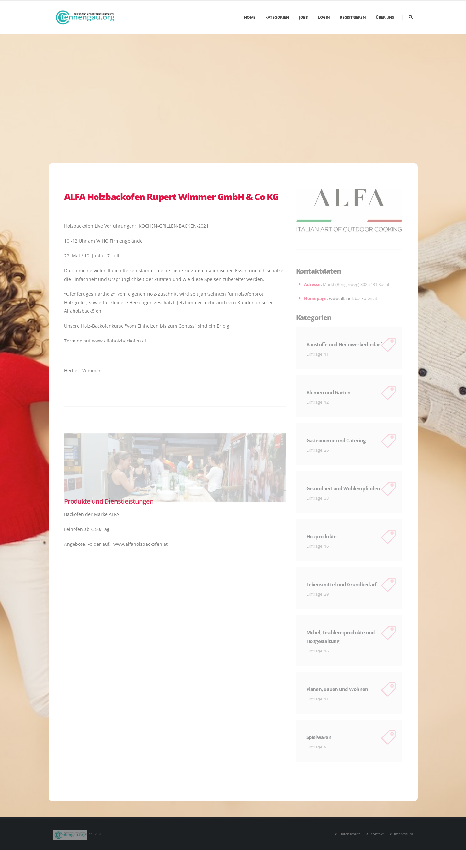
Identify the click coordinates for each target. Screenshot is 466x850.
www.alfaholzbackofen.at (353, 298)
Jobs (303, 17)
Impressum (403, 834)
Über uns (385, 17)
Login (324, 17)
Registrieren (353, 17)
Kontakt (376, 834)
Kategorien (277, 17)
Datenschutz (349, 834)
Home (250, 17)
